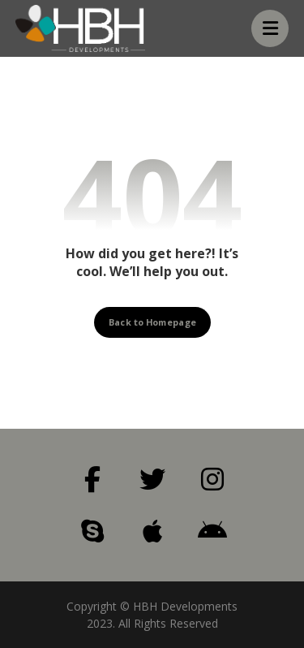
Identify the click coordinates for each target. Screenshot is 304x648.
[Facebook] (92, 479)
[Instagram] (212, 479)
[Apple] (152, 531)
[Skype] (92, 531)
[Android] (212, 531)
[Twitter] (152, 479)
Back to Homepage (152, 321)
